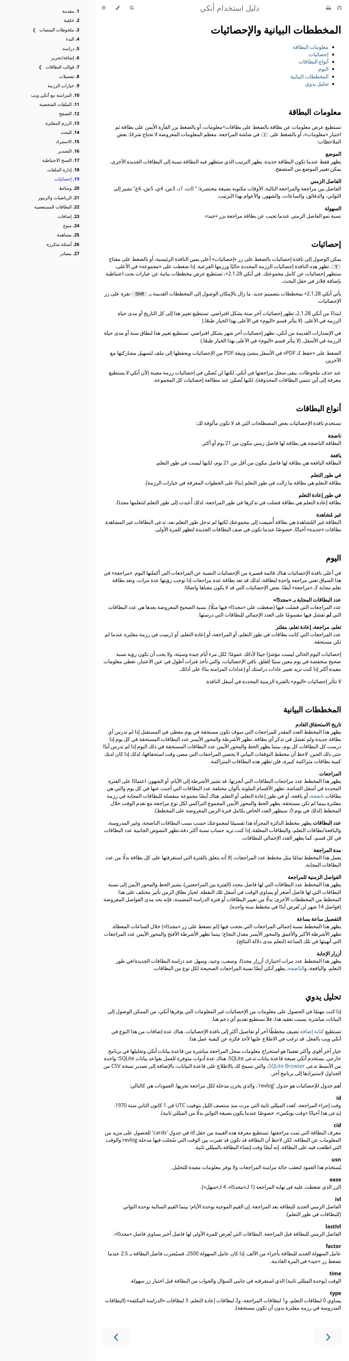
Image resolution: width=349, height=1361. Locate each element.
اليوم (323, 68)
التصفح (69, 113)
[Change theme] (117, 8)
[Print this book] (329, 7)
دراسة (71, 48)
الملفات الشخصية (59, 104)
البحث (70, 132)
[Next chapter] (328, 1336)
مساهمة (68, 235)
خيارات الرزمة (63, 86)
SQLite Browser (286, 1065)
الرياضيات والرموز (58, 198)
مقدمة (70, 11)
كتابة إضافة (312, 1031)
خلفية (71, 20)
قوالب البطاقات (62, 67)
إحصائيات (67, 179)
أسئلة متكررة (63, 244)
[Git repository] (339, 7)
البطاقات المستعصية (56, 207)
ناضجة (317, 795)
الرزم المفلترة (62, 123)
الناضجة (296, 968)
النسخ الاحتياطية (60, 160)
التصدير (68, 151)
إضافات (68, 216)
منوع (71, 225)
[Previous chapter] (116, 1336)
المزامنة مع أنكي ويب (55, 95)
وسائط (69, 188)
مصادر (69, 253)
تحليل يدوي (316, 83)
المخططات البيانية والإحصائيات (276, 29)
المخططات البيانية (309, 76)
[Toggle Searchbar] (132, 8)
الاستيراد (67, 141)
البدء (72, 39)
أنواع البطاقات (313, 61)
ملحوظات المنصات (59, 30)
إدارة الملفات (63, 170)
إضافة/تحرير (65, 58)
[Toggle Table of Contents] (103, 8)
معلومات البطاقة (310, 46)
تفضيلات (69, 76)
